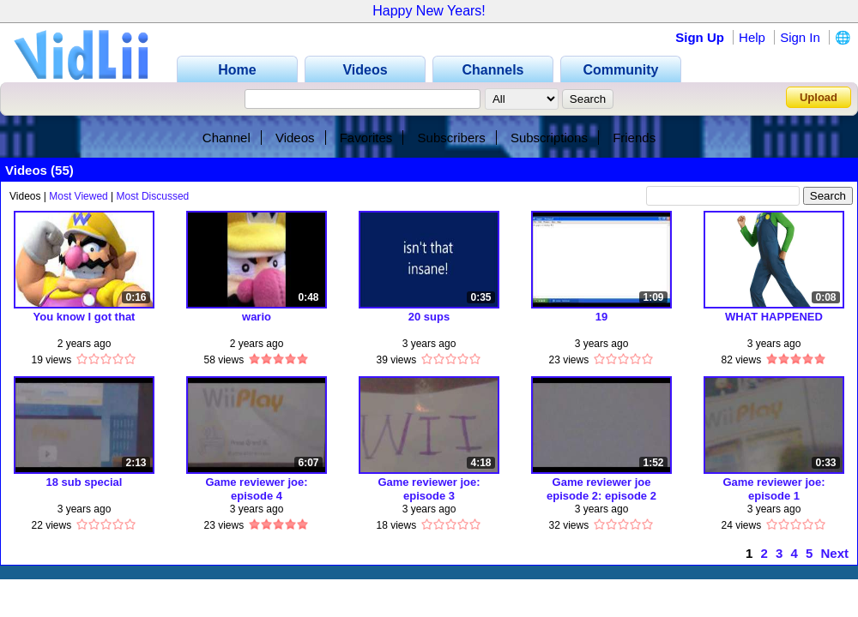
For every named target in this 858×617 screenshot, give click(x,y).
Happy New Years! (429, 10)
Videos (295, 137)
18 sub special (84, 482)
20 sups (429, 316)
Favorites (366, 137)
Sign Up (699, 37)
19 (601, 316)
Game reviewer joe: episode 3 (429, 489)
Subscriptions (549, 137)
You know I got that (84, 316)
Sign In (800, 37)
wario (256, 316)
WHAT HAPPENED (774, 316)
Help (752, 37)
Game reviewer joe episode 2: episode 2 (601, 489)
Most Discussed (153, 196)
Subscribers (452, 137)
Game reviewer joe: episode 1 (773, 489)
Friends (634, 137)
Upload (818, 97)
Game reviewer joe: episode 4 (256, 489)
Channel (226, 137)
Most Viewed (78, 196)
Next (834, 553)
